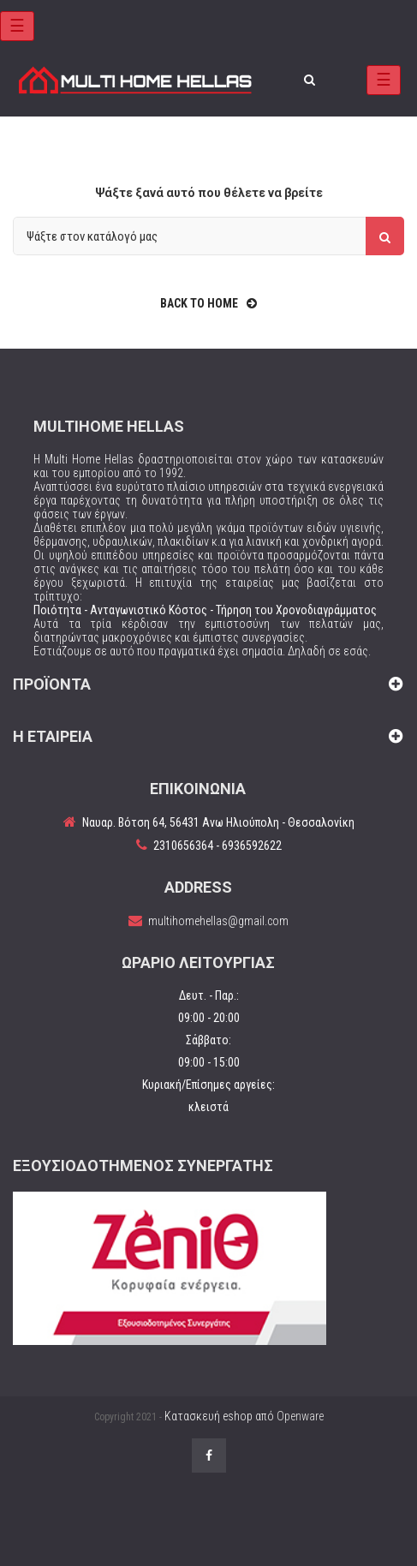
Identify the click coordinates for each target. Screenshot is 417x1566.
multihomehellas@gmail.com (218, 921)
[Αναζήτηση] (208, 236)
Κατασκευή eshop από (244, 1416)
